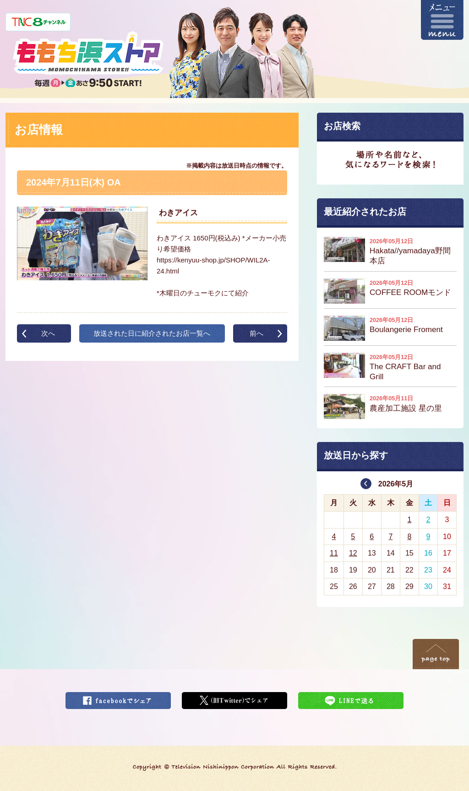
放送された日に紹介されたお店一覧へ (151, 333)
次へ (48, 333)
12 (353, 553)
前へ (256, 333)
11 (334, 553)
